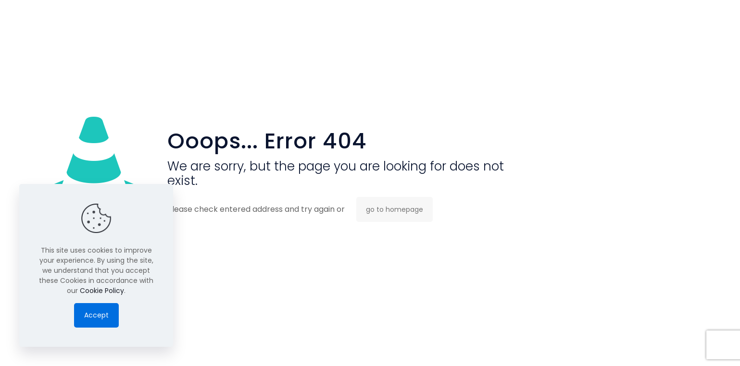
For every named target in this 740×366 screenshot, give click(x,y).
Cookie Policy (102, 290)
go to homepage (394, 209)
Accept (96, 315)
